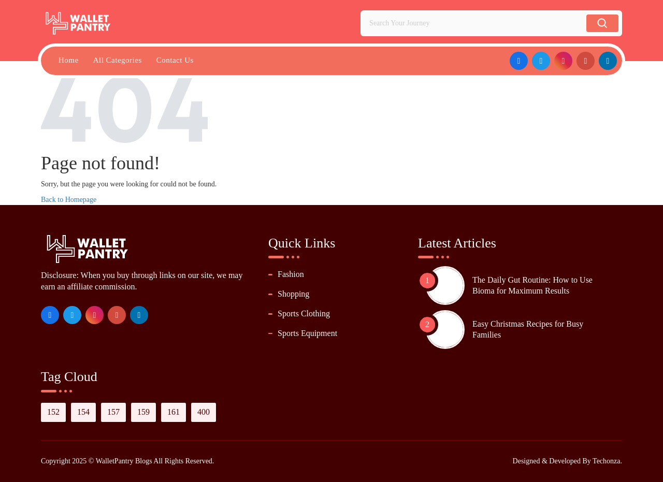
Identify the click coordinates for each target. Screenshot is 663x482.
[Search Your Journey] (475, 23)
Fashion (291, 274)
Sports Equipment (307, 333)
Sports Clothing (304, 313)
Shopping (293, 293)
